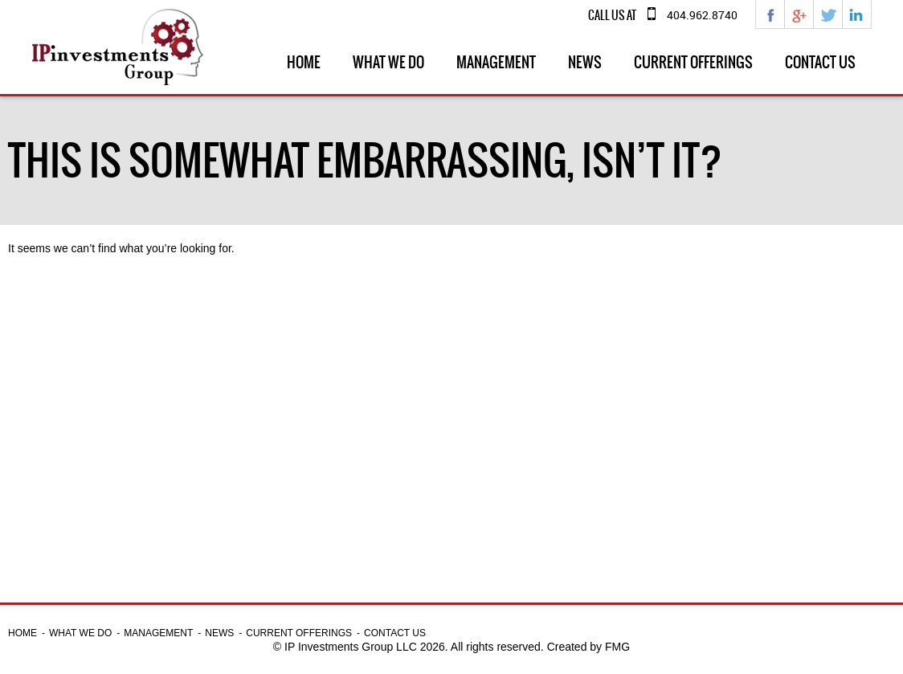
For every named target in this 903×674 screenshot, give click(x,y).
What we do (388, 62)
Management (496, 62)
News (585, 62)
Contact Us (820, 62)
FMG (617, 646)
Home (304, 62)
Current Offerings (693, 62)
